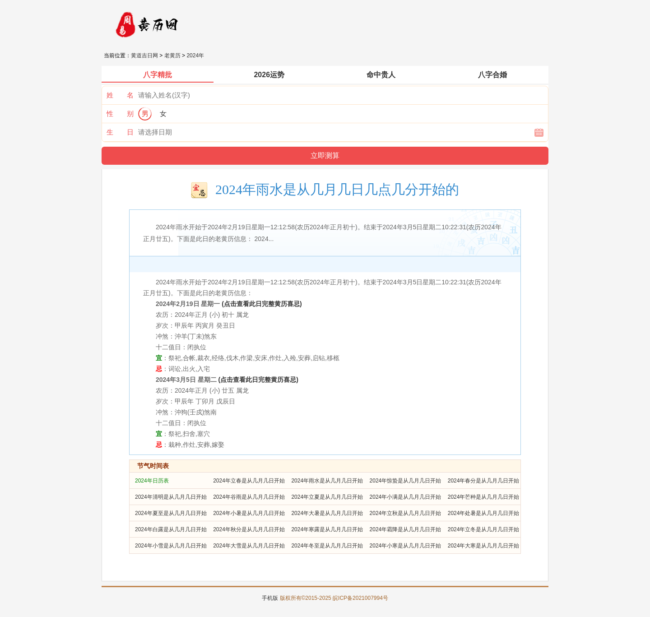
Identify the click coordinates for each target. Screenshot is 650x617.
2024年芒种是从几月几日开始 (484, 497)
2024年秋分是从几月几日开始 (249, 529)
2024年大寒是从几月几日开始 (484, 546)
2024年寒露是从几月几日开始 (327, 529)
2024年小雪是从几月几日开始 (171, 546)
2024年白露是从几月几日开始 (171, 529)
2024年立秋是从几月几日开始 (405, 513)
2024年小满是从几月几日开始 (405, 497)
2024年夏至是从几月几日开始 (171, 513)
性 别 (120, 113)
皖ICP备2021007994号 (360, 598)
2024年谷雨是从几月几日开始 (249, 497)
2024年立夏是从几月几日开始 (327, 497)
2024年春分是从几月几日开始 (484, 481)
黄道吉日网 (144, 55)
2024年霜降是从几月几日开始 (405, 529)
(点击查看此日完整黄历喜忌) (262, 303)
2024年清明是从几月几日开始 (171, 497)
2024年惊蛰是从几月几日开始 (405, 481)
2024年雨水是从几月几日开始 (327, 481)
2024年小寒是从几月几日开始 (405, 546)
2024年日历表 (152, 481)
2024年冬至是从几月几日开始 (327, 546)
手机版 (270, 598)
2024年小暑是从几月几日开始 (249, 513)
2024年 (195, 55)
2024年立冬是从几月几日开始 (484, 529)
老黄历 (172, 55)
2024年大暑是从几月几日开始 (327, 513)
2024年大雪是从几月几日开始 (249, 546)
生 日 (120, 132)
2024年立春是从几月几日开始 (249, 481)
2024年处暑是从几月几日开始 (484, 513)
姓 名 (120, 95)
